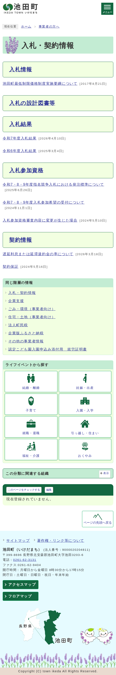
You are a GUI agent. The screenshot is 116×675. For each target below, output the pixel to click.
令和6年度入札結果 (19, 151)
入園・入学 (85, 410)
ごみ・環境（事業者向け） (31, 309)
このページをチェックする (24, 489)
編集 (49, 489)
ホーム (26, 26)
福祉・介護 (31, 455)
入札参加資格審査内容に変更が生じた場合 (40, 220)
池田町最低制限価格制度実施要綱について (40, 83)
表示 (106, 473)
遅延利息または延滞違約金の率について (38, 254)
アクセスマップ (22, 584)
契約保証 (10, 266)
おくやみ (85, 455)
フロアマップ (20, 596)
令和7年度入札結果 (19, 138)
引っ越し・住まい (85, 433)
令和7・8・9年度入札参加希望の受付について (43, 202)
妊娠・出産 (85, 388)
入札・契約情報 (22, 293)
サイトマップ (18, 540)
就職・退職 (31, 433)
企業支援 (16, 301)
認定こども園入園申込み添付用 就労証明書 (47, 349)
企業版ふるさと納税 (26, 333)
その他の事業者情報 (26, 341)
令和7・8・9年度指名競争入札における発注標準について (53, 184)
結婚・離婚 (31, 388)
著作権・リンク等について (60, 540)
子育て (31, 410)
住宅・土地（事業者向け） (31, 317)
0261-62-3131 (24, 560)
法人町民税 (18, 325)
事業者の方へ (49, 26)
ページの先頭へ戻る (98, 522)
